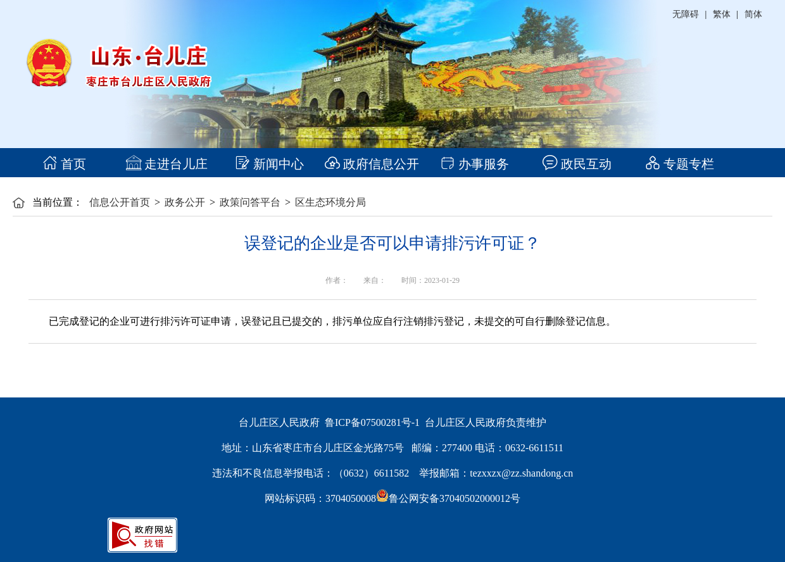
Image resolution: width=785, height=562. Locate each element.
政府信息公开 (372, 164)
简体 (753, 14)
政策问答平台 (250, 202)
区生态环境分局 (330, 202)
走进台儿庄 (167, 164)
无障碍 (685, 14)
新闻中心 (269, 164)
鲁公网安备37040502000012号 (448, 498)
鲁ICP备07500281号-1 (372, 422)
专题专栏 (679, 164)
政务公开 (185, 202)
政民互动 (577, 164)
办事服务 (474, 164)
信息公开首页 (119, 202)
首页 (64, 164)
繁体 (722, 14)
